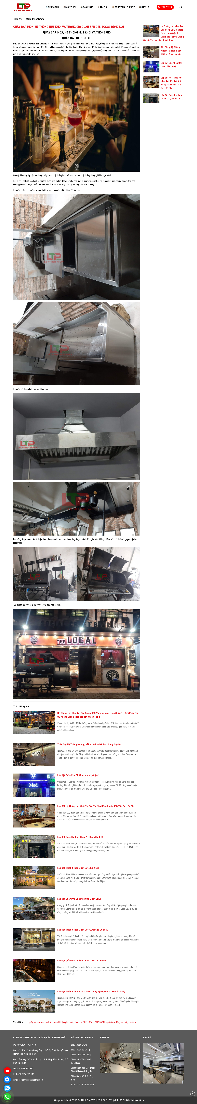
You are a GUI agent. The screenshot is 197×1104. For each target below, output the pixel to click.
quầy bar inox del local (39, 1022)
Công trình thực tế (123, 7)
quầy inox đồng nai (114, 1022)
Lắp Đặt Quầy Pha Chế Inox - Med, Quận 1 (78, 775)
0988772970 (165, 7)
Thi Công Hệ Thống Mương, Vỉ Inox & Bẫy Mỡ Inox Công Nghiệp (89, 744)
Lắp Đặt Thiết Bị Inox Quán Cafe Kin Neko (78, 867)
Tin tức (102, 7)
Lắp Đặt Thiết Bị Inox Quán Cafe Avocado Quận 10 (82, 929)
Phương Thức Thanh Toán (82, 1084)
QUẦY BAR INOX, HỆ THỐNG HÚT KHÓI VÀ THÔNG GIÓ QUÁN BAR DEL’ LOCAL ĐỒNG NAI (68, 27)
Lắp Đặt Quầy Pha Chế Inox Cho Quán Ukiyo (79, 898)
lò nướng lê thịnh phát (59, 1022)
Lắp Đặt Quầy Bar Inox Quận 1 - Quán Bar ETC (80, 837)
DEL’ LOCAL (100, 1022)
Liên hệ (144, 7)
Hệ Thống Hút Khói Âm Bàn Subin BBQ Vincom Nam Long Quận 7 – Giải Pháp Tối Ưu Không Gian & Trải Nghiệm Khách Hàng (163, 33)
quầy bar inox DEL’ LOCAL (82, 1022)
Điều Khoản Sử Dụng (80, 1049)
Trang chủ (52, 7)
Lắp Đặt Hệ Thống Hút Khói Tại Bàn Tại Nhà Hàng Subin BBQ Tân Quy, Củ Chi (95, 806)
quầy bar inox (130, 1022)
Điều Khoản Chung (79, 1044)
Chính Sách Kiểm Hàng (81, 1054)
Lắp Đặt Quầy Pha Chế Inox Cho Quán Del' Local (81, 960)
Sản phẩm (86, 7)
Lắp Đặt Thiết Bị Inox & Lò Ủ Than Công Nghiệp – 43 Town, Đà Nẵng (91, 991)
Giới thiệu (69, 7)
